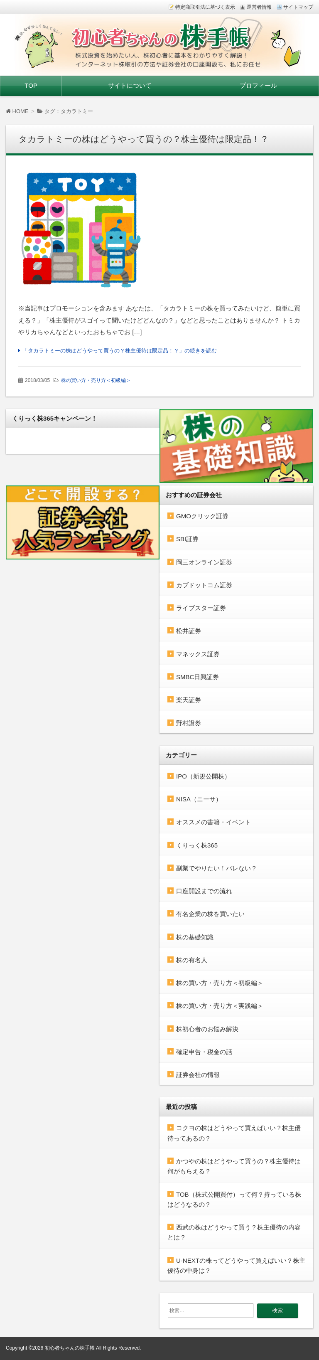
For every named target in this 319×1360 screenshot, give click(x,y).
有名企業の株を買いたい (210, 913)
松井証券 (188, 630)
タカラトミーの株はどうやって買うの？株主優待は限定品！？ (143, 139)
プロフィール (258, 85)
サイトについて (130, 85)
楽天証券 (188, 699)
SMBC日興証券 (197, 676)
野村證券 (188, 723)
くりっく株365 (197, 845)
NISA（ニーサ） (199, 799)
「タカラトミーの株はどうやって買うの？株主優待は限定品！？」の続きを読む (119, 350)
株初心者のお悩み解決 (207, 1028)
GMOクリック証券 (202, 516)
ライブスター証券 (201, 607)
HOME (17, 111)
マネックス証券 (198, 654)
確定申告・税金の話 (204, 1051)
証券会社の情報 (198, 1074)
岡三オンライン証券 (204, 562)
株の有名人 (191, 959)
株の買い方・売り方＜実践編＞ (219, 1005)
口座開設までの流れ (204, 890)
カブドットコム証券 (204, 585)
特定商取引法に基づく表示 (205, 7)
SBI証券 (187, 538)
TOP (31, 85)
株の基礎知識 (194, 937)
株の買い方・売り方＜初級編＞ (96, 380)
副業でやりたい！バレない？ (216, 868)
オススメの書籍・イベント (213, 821)
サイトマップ (298, 7)
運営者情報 (259, 7)
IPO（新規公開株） (203, 776)
